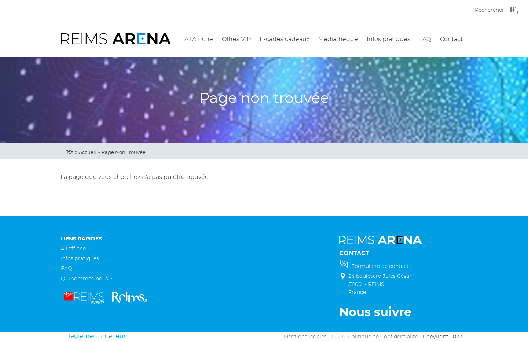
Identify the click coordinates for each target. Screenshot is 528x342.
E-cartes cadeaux (284, 39)
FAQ (425, 39)
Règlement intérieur (96, 336)
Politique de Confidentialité (383, 336)
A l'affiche (73, 248)
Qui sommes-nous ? (87, 279)
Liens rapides (81, 239)
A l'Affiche (198, 39)
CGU (337, 336)
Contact (451, 39)
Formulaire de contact (380, 266)
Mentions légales (305, 336)
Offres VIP (236, 39)
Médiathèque (338, 39)
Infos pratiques (388, 39)
